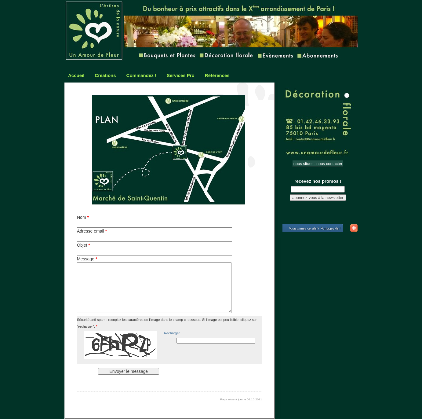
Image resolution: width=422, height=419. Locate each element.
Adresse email (92, 231)
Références (217, 75)
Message (87, 258)
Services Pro (181, 75)
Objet (83, 245)
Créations (105, 75)
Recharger (172, 333)
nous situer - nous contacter (317, 163)
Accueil (76, 75)
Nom (83, 217)
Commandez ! (141, 75)
